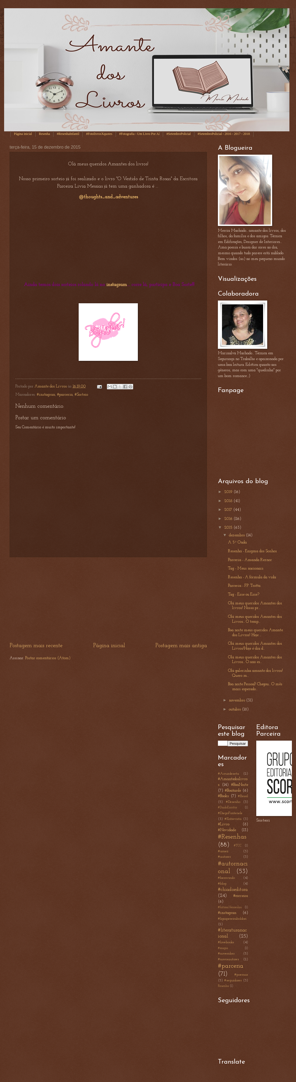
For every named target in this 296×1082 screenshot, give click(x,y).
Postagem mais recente (36, 645)
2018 (229, 501)
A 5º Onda (237, 542)
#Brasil (243, 796)
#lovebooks (226, 942)
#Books (223, 796)
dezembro (237, 535)
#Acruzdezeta (228, 773)
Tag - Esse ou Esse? (243, 595)
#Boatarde (233, 791)
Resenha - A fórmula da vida (252, 577)
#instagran (46, 395)
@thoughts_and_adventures (108, 197)
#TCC (237, 845)
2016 (229, 519)
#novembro (226, 953)
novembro (237, 700)
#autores (224, 857)
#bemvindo (226, 878)
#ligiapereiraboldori (232, 918)
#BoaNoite (239, 785)
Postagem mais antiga (181, 645)
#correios (240, 896)
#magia (223, 948)
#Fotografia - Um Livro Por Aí (139, 134)
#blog (222, 883)
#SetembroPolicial (178, 134)
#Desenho (233, 802)
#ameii (223, 851)
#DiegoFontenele (230, 813)
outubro (235, 709)
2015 (229, 528)
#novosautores (228, 959)
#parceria (65, 395)
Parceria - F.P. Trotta (244, 586)
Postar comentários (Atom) (47, 658)
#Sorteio (81, 395)
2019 (229, 492)
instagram (116, 284)
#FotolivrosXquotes (99, 134)
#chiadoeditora (233, 889)
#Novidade (227, 830)
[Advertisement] (108, 599)
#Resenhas (232, 837)
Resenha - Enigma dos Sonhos (252, 551)
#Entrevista (232, 819)
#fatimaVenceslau (230, 907)
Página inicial (23, 134)
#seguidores (233, 980)
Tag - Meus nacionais (245, 569)
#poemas (241, 974)
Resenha (44, 134)
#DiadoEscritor (227, 807)
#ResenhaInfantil (68, 134)
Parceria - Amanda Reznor (250, 560)
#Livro (223, 824)
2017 (228, 510)
